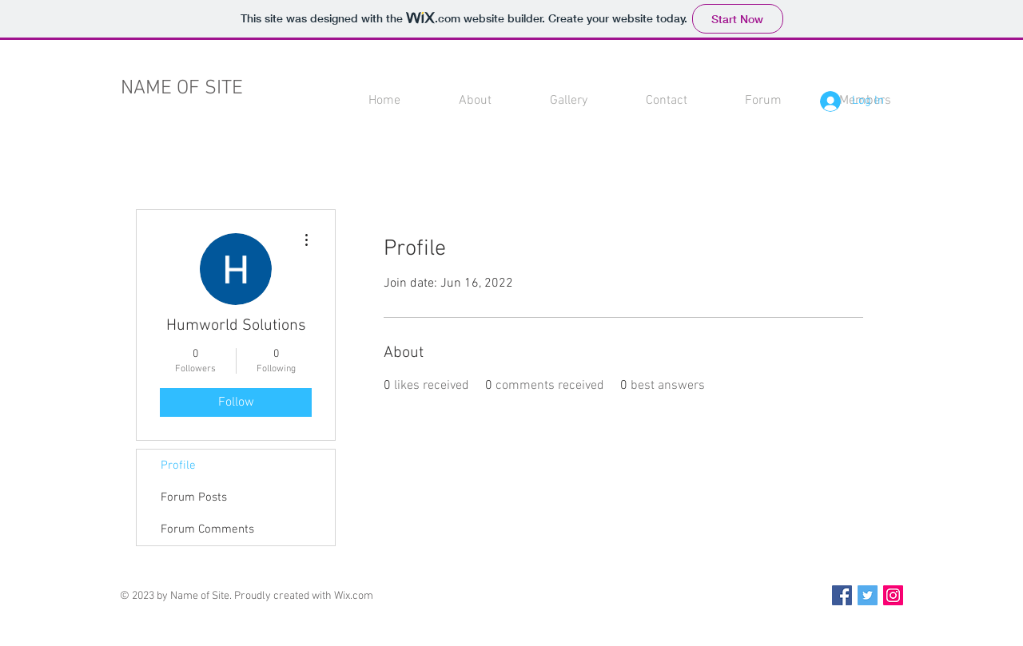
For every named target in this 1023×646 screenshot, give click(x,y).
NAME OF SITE (182, 89)
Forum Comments (207, 529)
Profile (178, 465)
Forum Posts (194, 497)
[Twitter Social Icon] (868, 595)
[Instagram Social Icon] (893, 595)
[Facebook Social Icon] (842, 595)
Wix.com (353, 596)
